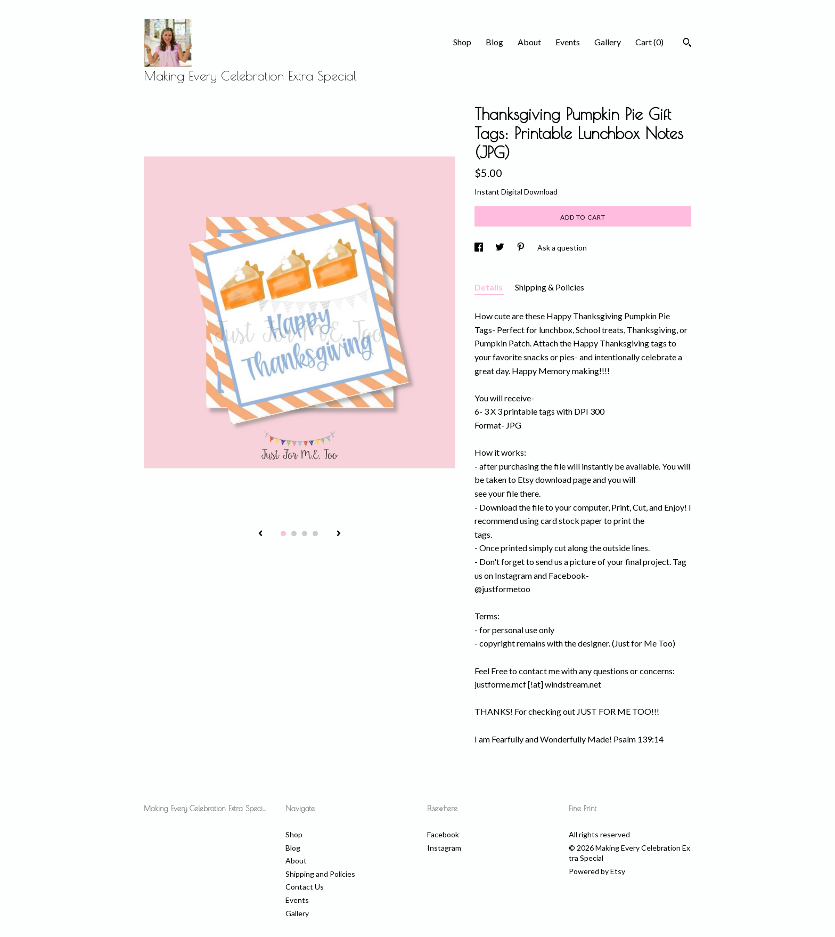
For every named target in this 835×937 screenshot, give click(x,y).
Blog (494, 42)
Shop (462, 42)
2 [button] (294, 533)
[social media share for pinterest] (522, 247)
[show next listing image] (338, 534)
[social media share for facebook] (479, 247)
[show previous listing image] (260, 534)
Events (567, 42)
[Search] (687, 44)
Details (489, 287)
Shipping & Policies (549, 287)
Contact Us (304, 886)
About (529, 42)
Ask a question (562, 247)
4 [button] (315, 533)
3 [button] (304, 533)
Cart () (649, 42)
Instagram (444, 847)
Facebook (443, 834)
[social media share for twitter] (500, 247)
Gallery (607, 42)
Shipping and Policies (320, 873)
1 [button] (283, 533)
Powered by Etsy (597, 871)
